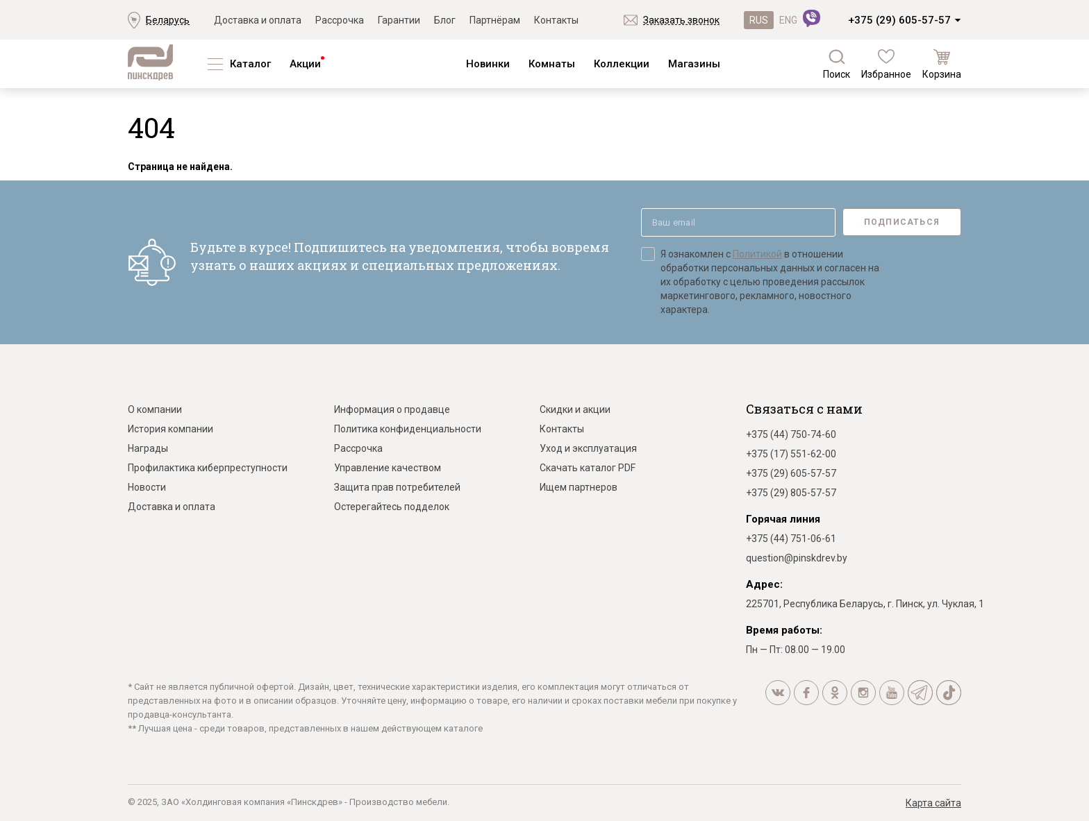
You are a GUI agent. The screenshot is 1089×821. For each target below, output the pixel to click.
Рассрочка (339, 20)
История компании (170, 428)
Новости (147, 487)
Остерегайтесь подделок (391, 506)
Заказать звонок (681, 20)
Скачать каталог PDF (587, 467)
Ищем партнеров (578, 487)
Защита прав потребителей (397, 487)
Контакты (556, 20)
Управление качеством (387, 467)
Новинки (488, 64)
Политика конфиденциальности (407, 428)
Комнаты (552, 64)
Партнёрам (494, 20)
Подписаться (902, 222)
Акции (305, 64)
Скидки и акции (575, 409)
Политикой (757, 254)
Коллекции (621, 64)
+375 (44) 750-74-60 (791, 434)
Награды (148, 448)
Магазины (694, 64)
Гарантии (399, 20)
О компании (155, 409)
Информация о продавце (392, 409)
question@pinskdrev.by (796, 558)
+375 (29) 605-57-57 (899, 20)
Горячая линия (783, 519)
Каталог (250, 64)
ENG (788, 20)
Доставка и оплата (257, 20)
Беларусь (168, 20)
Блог (445, 20)
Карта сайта (933, 803)
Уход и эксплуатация (588, 448)
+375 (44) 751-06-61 (791, 538)
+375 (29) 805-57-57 (791, 492)
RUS (758, 20)
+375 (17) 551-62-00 (791, 453)
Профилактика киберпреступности (208, 467)
